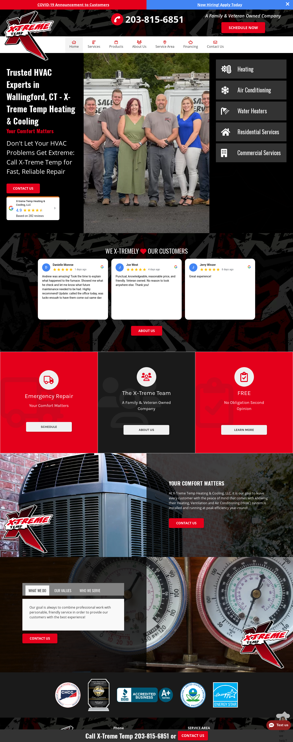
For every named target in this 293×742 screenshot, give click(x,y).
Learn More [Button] (244, 430)
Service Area (164, 44)
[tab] (37, 590)
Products (116, 44)
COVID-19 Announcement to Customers (73, 4)
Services (94, 44)
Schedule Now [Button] (243, 27)
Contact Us (215, 44)
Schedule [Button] (49, 427)
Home (74, 44)
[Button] (146, 331)
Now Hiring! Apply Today (219, 4)
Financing (190, 44)
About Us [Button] (146, 430)
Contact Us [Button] (23, 188)
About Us (139, 44)
